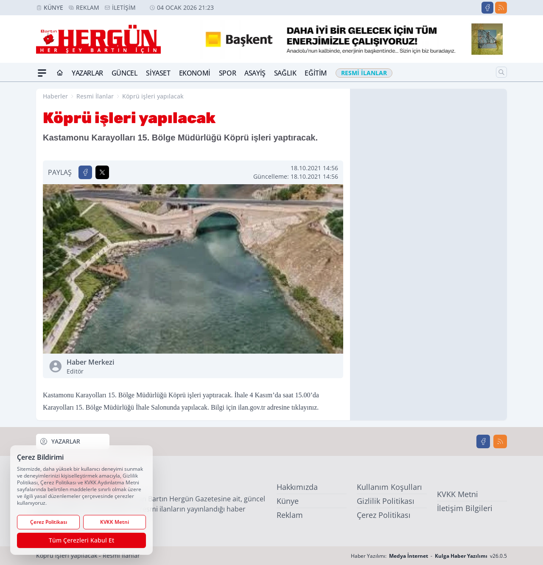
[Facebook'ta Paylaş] (85, 172)
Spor (227, 73)
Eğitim (316, 73)
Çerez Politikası (384, 515)
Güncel (125, 73)
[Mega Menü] (42, 73)
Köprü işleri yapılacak (153, 96)
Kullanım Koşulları (389, 487)
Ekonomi (194, 73)
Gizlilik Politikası (385, 501)
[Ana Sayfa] (59, 73)
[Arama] (501, 72)
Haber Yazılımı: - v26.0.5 (429, 555)
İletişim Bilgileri (465, 508)
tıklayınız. (305, 407)
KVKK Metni (457, 494)
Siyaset (158, 73)
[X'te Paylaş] (102, 172)
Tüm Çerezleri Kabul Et (81, 540)
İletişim (124, 7)
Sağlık (285, 73)
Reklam (87, 7)
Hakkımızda (297, 487)
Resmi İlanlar (95, 96)
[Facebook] (487, 8)
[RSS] (501, 8)
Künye (53, 7)
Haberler (55, 96)
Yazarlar (87, 73)
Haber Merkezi (128, 366)
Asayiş (255, 73)
